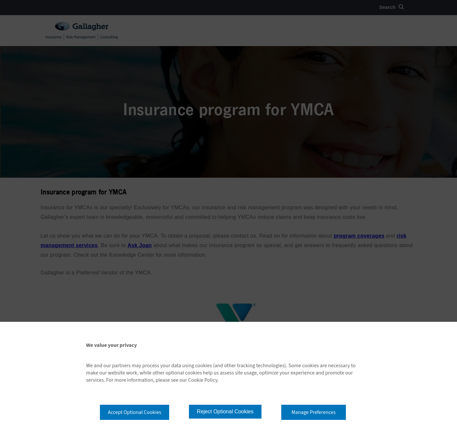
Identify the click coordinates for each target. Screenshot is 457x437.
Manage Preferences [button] (313, 412)
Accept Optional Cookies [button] (134, 412)
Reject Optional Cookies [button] (225, 411)
